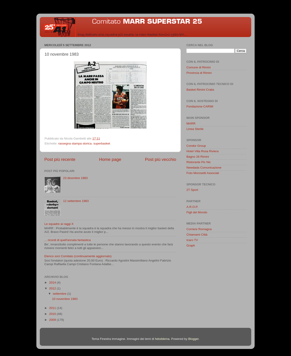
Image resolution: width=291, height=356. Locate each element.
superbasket (101, 143)
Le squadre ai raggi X (58, 224)
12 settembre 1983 (76, 201)
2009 (53, 319)
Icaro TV (192, 240)
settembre (60, 293)
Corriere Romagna (199, 229)
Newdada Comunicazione (203, 167)
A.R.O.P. (192, 207)
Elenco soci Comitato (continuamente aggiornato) (78, 256)
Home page (110, 159)
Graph (190, 245)
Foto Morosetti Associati (202, 173)
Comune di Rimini (198, 67)
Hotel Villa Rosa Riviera (202, 151)
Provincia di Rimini (199, 73)
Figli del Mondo (196, 212)
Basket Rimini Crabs (200, 89)
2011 (53, 308)
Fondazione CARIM (199, 106)
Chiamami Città (196, 234)
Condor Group (196, 145)
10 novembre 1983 (65, 299)
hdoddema (162, 339)
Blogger (193, 339)
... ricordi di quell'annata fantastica (67, 240)
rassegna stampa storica (75, 143)
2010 (53, 314)
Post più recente (59, 159)
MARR (191, 123)
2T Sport (192, 190)
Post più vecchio (160, 159)
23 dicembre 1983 (75, 178)
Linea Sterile (194, 129)
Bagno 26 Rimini (197, 156)
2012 (53, 288)
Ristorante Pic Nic (198, 162)
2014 (53, 282)
